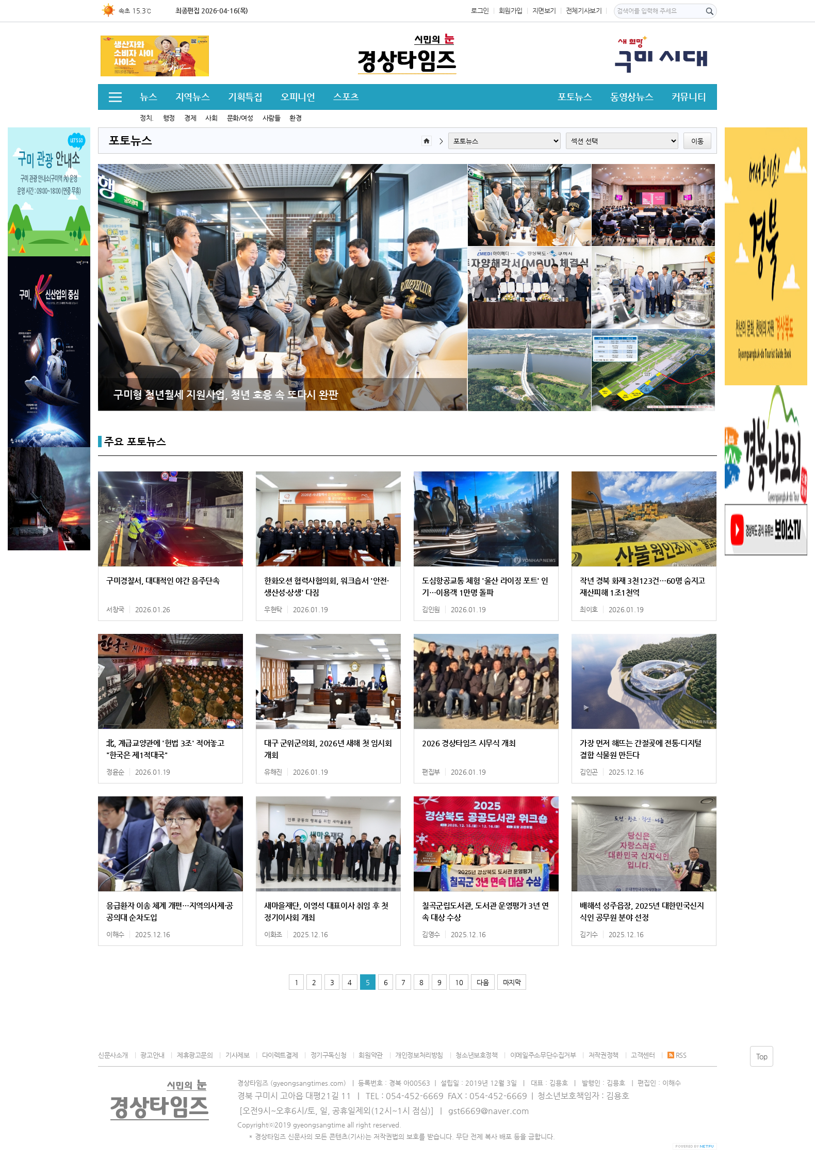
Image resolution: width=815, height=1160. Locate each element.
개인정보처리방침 (419, 1055)
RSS (677, 1055)
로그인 (480, 10)
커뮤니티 (689, 96)
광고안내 (152, 1055)
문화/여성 (240, 118)
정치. (147, 118)
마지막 (512, 982)
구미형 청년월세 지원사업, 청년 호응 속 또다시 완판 (225, 394)
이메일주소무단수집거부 (543, 1055)
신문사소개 (113, 1055)
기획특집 (245, 96)
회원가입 (511, 10)
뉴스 (148, 96)
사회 (211, 118)
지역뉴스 (192, 96)
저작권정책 (603, 1055)
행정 (169, 118)
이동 (697, 141)
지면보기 (544, 10)
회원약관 (370, 1055)
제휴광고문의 (195, 1055)
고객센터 (643, 1055)
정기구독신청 (329, 1055)
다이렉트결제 (280, 1055)
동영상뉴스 (631, 96)
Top (762, 1056)
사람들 (272, 118)
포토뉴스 (575, 96)
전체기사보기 (584, 10)
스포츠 (346, 96)
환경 (295, 118)
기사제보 (237, 1055)
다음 (482, 982)
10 (459, 982)
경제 (190, 118)
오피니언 (298, 96)
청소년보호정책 (476, 1055)
